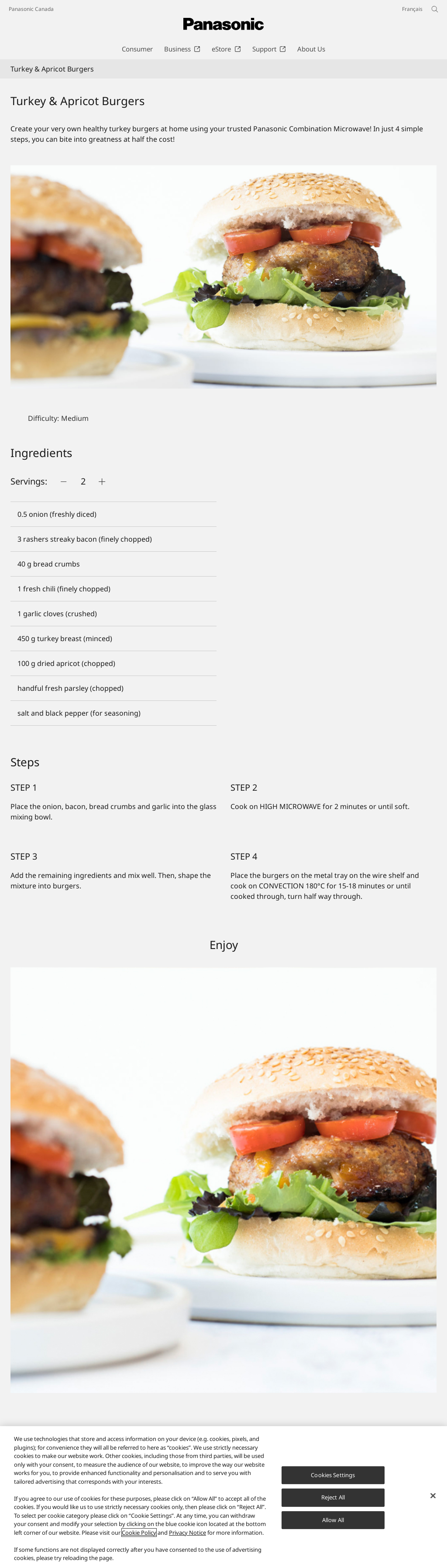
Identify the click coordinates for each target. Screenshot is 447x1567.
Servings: (28, 481)
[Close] (433, 1495)
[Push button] (63, 481)
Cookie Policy (139, 1532)
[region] (223, 1496)
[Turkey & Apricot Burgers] (223, 277)
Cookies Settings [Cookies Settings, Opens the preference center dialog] (333, 1475)
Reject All (333, 1497)
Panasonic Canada (31, 9)
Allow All (333, 1520)
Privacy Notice (187, 1532)
